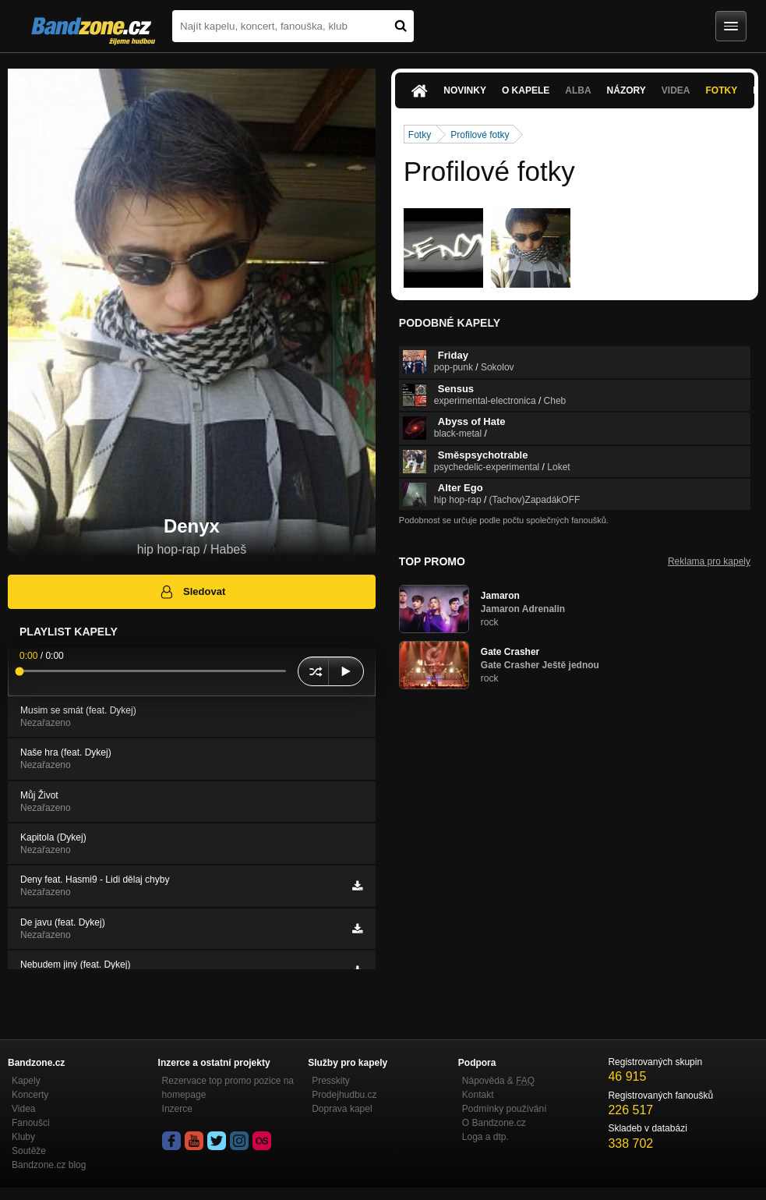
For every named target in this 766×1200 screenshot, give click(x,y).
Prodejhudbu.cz (344, 1094)
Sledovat (192, 591)
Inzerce (177, 1108)
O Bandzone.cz (494, 1122)
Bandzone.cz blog (49, 1164)
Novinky (464, 90)
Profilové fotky (479, 134)
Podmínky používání (504, 1108)
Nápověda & (498, 1080)
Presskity (331, 1080)
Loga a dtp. (485, 1136)
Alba (578, 90)
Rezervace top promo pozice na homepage (228, 1087)
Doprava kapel (342, 1108)
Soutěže (29, 1150)
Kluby (23, 1136)
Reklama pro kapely (709, 561)
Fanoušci (31, 1122)
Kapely (26, 1080)
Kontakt (478, 1094)
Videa (676, 90)
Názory (626, 90)
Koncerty (30, 1094)
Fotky (722, 90)
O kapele (525, 90)
